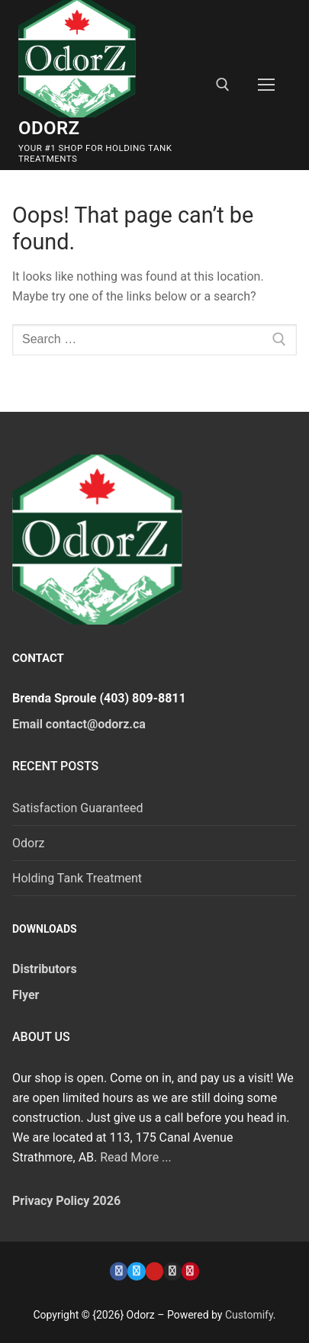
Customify (249, 1315)
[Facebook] (118, 1271)
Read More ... (136, 1157)
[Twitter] (136, 1271)
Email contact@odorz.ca (79, 724)
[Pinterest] (190, 1271)
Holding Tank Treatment (77, 878)
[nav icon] (266, 85)
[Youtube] (154, 1271)
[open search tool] (223, 85)
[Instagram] (172, 1271)
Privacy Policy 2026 (66, 1201)
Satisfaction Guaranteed (77, 808)
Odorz (49, 128)
